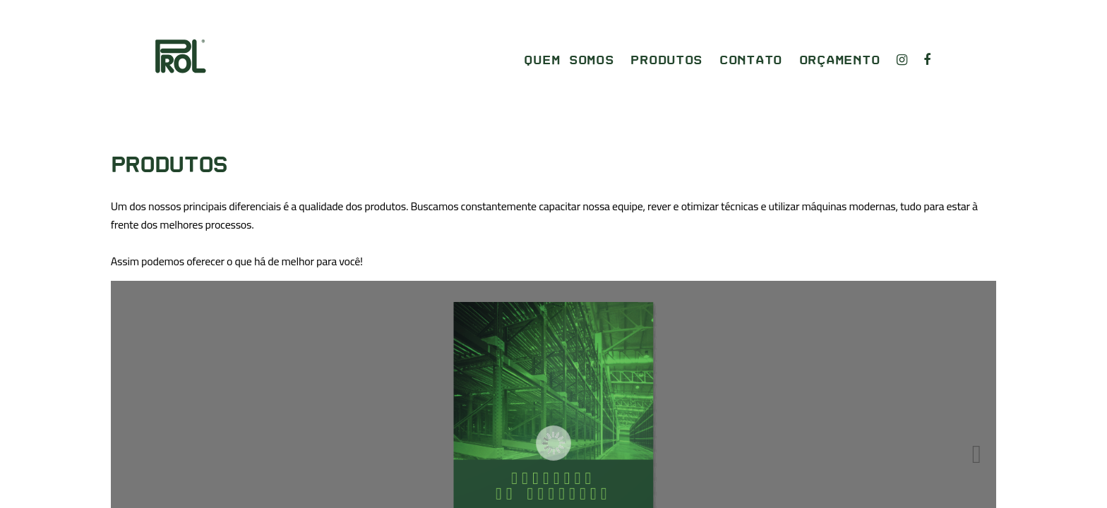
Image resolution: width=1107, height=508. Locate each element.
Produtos (666, 60)
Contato (750, 60)
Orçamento (839, 60)
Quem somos (569, 60)
